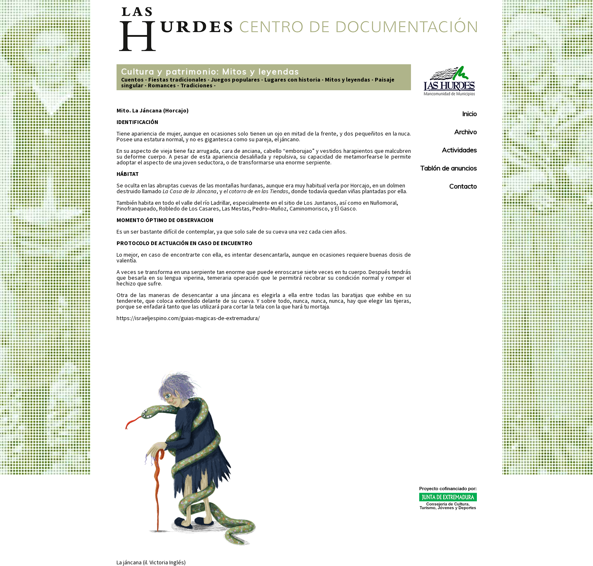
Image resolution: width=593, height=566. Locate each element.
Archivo (465, 132)
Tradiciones (196, 85)
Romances (162, 85)
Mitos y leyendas (347, 79)
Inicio (469, 114)
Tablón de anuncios (448, 168)
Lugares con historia (292, 79)
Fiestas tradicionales (177, 79)
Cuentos (132, 79)
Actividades (459, 150)
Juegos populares (235, 79)
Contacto (463, 186)
